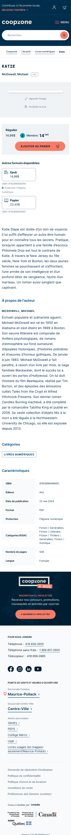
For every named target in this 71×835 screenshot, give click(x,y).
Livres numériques (45, 51)
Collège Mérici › (19, 735)
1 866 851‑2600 (49, 650)
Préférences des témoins (29, 794)
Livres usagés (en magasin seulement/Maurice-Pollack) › (28, 749)
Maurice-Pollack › (24, 694)
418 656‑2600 (34, 644)
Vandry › (14, 723)
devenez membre (15, 10)
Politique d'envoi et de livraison (27, 782)
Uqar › (12, 741)
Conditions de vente (20, 788)
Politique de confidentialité (24, 776)
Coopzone (11, 51)
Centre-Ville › (20, 708)
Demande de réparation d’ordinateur (30, 769)
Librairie (26, 51)
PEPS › (13, 729)
